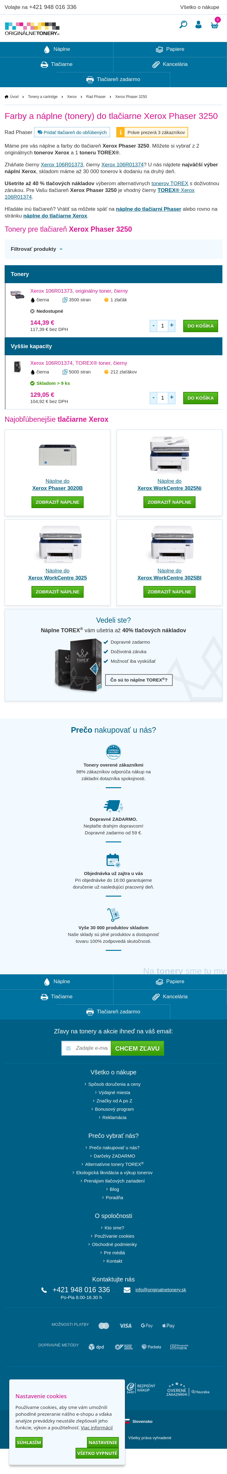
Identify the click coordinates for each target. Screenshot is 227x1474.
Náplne (56, 68)
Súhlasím (29, 1442)
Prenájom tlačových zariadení (114, 1199)
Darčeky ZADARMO (114, 1174)
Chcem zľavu (137, 1067)
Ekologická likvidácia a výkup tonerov (114, 1191)
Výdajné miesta (114, 1111)
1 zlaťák (118, 318)
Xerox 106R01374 (122, 183)
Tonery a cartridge (43, 115)
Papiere (170, 68)
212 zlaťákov (123, 390)
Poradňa (114, 1216)
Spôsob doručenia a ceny (114, 1102)
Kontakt (114, 1279)
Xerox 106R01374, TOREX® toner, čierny (78, 382)
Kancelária (170, 83)
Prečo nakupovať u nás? (114, 1166)
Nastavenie (103, 1442)
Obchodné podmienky (114, 1262)
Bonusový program (114, 1127)
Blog (114, 1207)
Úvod (14, 115)
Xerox (71, 115)
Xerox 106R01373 (62, 183)
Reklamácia (114, 1135)
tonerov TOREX (169, 202)
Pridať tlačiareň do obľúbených (71, 150)
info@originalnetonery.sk (160, 1308)
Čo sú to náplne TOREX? (139, 698)
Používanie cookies (114, 1254)
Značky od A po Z (114, 1119)
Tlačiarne (56, 83)
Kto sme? (114, 1246)
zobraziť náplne (58, 520)
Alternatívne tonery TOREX (114, 1183)
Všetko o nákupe (199, 7)
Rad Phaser (95, 115)
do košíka (201, 344)
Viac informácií (97, 1427)
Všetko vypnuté (97, 1453)
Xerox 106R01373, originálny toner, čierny (79, 309)
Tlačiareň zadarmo (113, 98)
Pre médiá (114, 1271)
